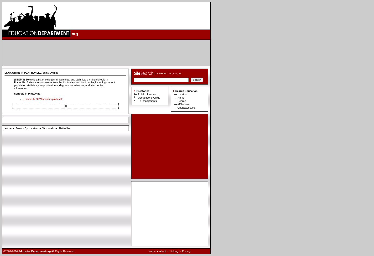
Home (8, 128)
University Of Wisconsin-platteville (43, 99)
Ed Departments (147, 101)
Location (182, 94)
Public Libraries (147, 94)
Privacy (186, 251)
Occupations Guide (149, 97)
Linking (174, 251)
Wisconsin (48, 128)
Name (180, 97)
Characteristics (186, 107)
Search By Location (27, 128)
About (162, 251)
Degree (181, 101)
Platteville (64, 128)
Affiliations (183, 104)
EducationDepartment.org (35, 251)
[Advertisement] (106, 53)
